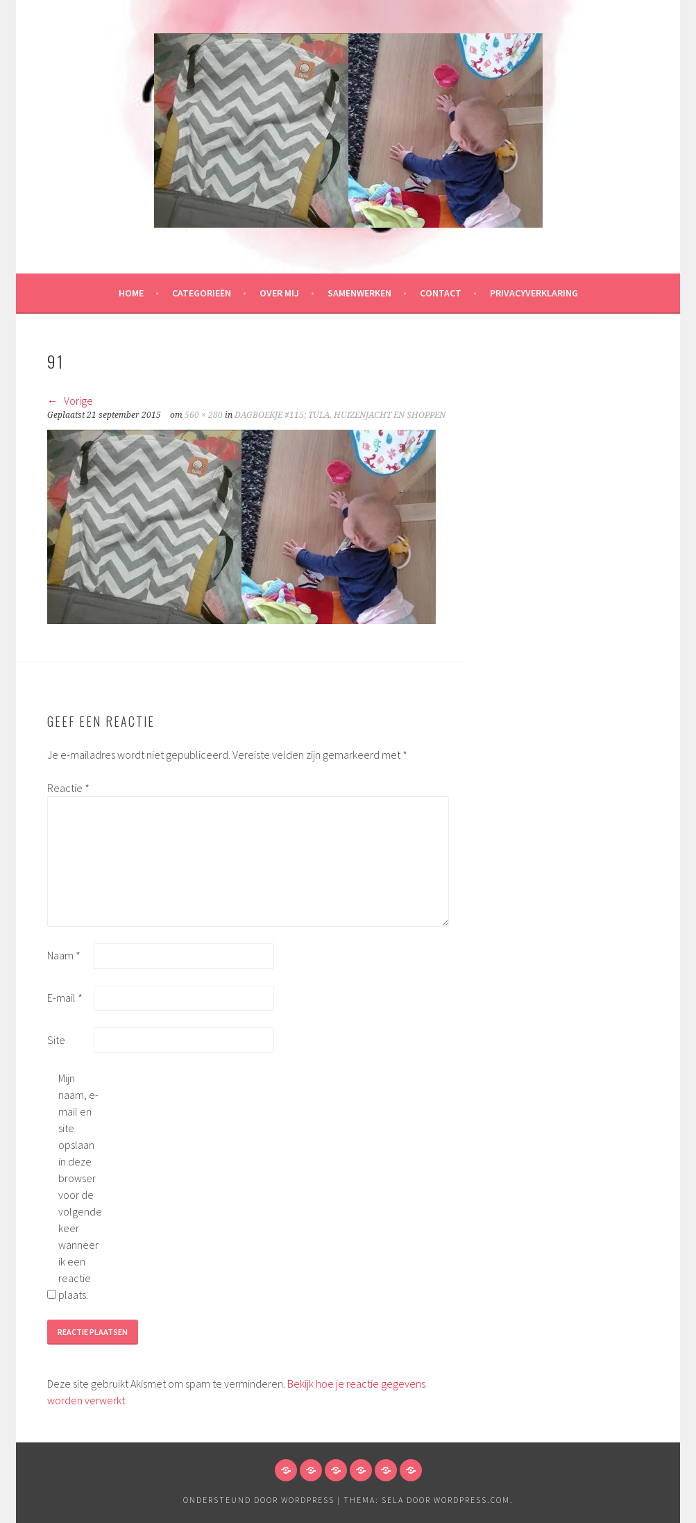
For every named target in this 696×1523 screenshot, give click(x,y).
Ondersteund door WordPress (258, 1500)
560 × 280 (204, 415)
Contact (440, 293)
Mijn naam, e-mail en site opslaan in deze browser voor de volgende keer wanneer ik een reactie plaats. (80, 1186)
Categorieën (201, 293)
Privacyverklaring (534, 293)
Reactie (68, 788)
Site (56, 1040)
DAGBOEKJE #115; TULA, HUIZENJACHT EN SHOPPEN (340, 415)
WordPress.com (472, 1500)
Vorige (70, 400)
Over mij (279, 293)
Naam (63, 955)
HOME (131, 293)
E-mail (65, 997)
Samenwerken (359, 293)
